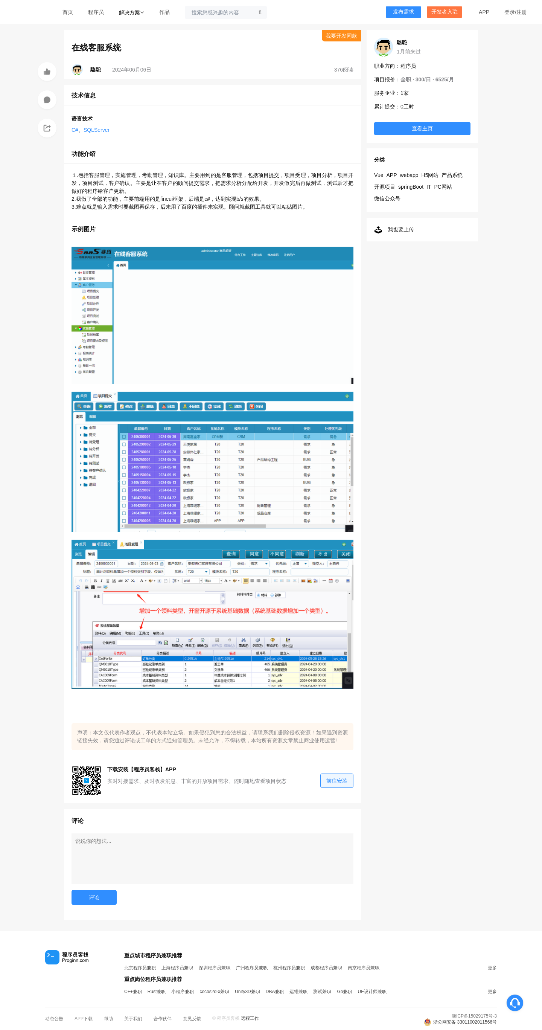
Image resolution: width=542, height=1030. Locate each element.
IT (428, 187)
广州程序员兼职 (252, 967)
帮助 (108, 1018)
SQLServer (97, 130)
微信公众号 (387, 198)
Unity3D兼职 (247, 991)
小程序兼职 (182, 991)
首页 (67, 12)
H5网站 (430, 175)
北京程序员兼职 (140, 967)
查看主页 (422, 128)
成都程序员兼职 (326, 967)
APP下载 (84, 1018)
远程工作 (250, 1018)
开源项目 (384, 187)
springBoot (410, 187)
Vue (378, 175)
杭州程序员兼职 (289, 967)
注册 (521, 12)
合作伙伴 (163, 1018)
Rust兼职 (157, 991)
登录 (509, 12)
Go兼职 (344, 991)
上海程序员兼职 (177, 967)
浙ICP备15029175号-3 (474, 1016)
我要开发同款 (341, 36)
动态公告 (54, 1018)
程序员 (96, 12)
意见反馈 (192, 1018)
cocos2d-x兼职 (214, 991)
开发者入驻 (444, 12)
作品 (164, 12)
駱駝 (402, 43)
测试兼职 (322, 991)
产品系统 (452, 175)
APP (484, 12)
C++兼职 (133, 991)
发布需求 (403, 12)
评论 (94, 897)
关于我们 (133, 1018)
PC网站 (443, 187)
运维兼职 (298, 991)
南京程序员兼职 (363, 967)
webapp (409, 175)
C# (75, 130)
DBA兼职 (275, 991)
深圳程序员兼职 (214, 967)
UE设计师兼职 (372, 991)
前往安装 (336, 781)
